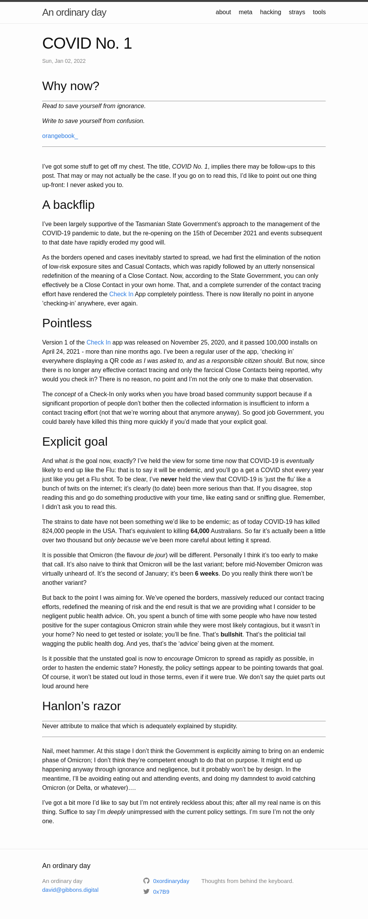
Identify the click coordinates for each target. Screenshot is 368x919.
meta (246, 12)
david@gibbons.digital (70, 889)
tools (319, 12)
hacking (270, 12)
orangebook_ (60, 136)
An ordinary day (74, 12)
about (223, 12)
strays (297, 12)
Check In (121, 294)
